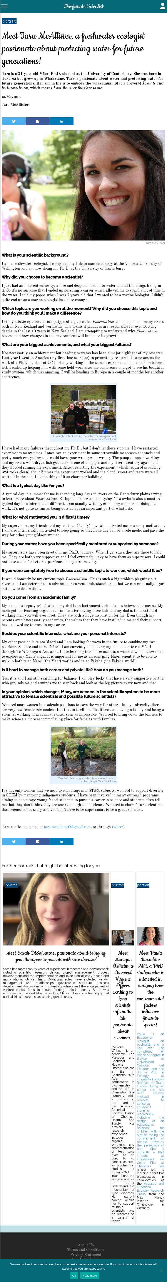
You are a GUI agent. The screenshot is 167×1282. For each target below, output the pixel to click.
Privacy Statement (85, 1255)
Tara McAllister (15, 105)
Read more (89, 1275)
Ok (74, 1275)
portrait (9, 21)
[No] (161, 1270)
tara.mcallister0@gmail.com (67, 827)
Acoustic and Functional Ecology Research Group (150, 1189)
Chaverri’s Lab (150, 1166)
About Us (86, 1245)
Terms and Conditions (85, 1250)
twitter (117, 827)
